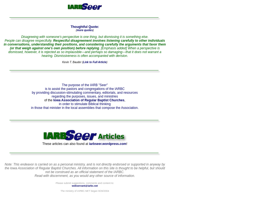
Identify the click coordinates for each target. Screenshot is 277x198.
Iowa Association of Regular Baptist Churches (88, 100)
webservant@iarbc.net (85, 185)
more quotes (85, 30)
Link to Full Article (95, 62)
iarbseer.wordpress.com (107, 144)
